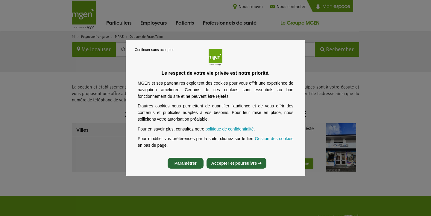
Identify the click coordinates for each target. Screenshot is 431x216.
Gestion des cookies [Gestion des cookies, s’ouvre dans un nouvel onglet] (274, 144)
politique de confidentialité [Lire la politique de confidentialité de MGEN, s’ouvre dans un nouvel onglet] (229, 134)
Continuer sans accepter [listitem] (154, 55)
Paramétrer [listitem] (185, 168)
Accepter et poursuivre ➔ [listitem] (236, 168)
